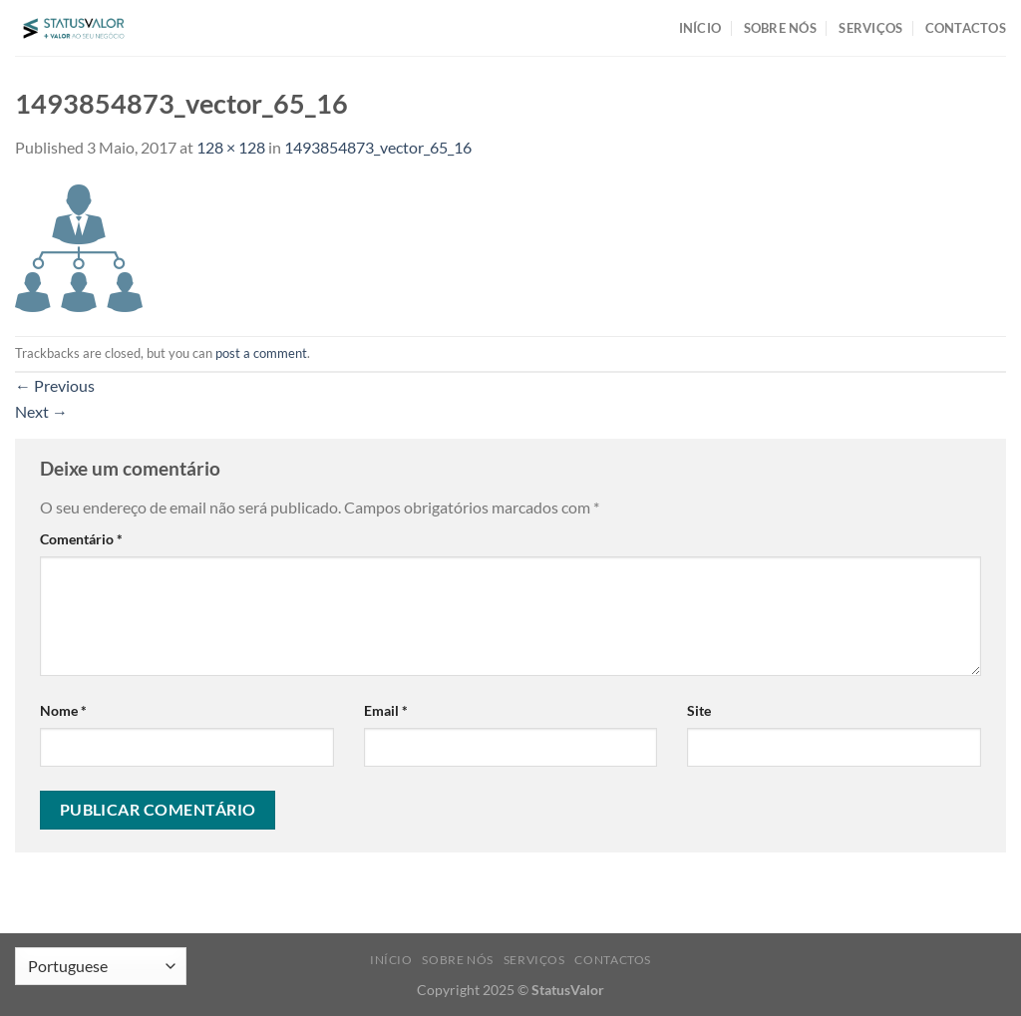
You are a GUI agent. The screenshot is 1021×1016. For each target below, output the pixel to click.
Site (699, 710)
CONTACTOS (965, 28)
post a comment (261, 353)
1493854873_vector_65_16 (378, 147)
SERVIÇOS (870, 28)
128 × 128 (230, 147)
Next (41, 411)
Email (386, 710)
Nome (63, 710)
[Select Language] (100, 966)
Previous (55, 385)
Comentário (81, 538)
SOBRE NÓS (780, 28)
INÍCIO (700, 28)
